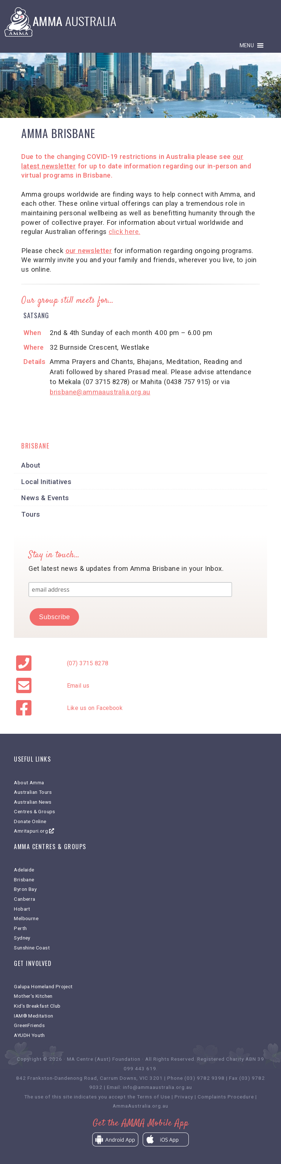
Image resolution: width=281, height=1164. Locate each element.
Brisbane (24, 879)
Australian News (32, 802)
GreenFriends (29, 1025)
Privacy (184, 1097)
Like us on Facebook (95, 707)
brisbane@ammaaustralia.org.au (100, 392)
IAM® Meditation (33, 1016)
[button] (247, 45)
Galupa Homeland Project (43, 986)
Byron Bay (25, 889)
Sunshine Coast (32, 948)
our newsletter (88, 250)
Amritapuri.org (34, 831)
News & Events (45, 498)
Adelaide (24, 870)
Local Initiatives (46, 482)
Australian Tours (33, 792)
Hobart (22, 909)
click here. (124, 231)
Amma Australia (140, 22)
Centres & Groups (34, 811)
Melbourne (26, 918)
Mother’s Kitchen (33, 996)
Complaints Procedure (226, 1097)
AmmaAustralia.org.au (140, 1106)
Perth (20, 928)
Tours (30, 514)
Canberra (24, 899)
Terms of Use (153, 1097)
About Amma (29, 782)
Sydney (22, 938)
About (30, 465)
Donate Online (30, 821)
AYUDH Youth (29, 1035)
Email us (78, 685)
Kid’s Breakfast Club (37, 1006)
